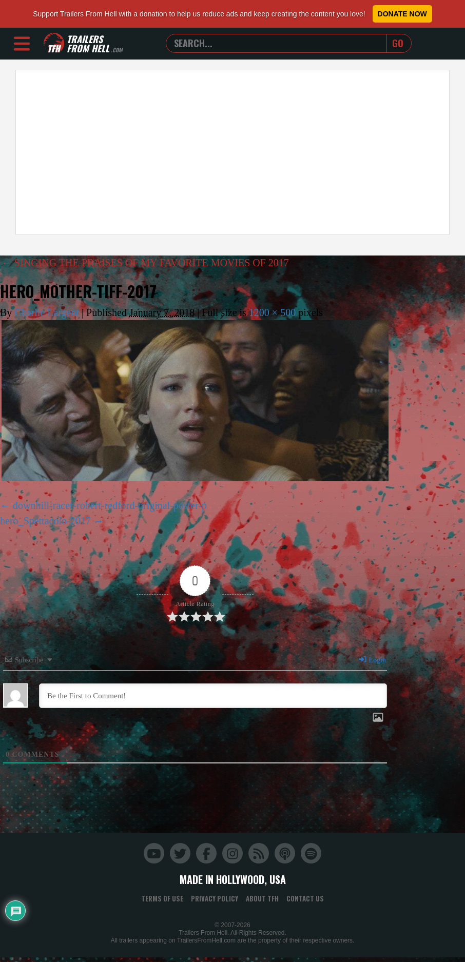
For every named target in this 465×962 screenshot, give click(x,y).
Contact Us (305, 898)
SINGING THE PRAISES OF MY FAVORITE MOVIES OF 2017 (145, 262)
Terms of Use (162, 898)
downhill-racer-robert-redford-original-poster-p (110, 505)
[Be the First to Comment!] (213, 695)
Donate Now (402, 14)
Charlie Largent (46, 312)
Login (372, 660)
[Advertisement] (181, 152)
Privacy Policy (214, 898)
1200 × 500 (272, 312)
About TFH (262, 898)
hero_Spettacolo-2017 (45, 520)
